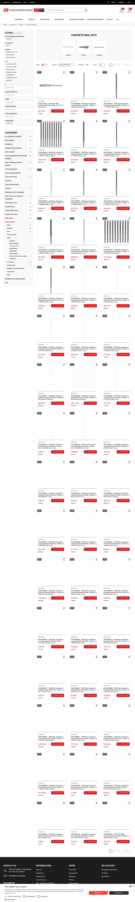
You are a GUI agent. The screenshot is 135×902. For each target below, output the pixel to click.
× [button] (133, 886)
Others (8, 274)
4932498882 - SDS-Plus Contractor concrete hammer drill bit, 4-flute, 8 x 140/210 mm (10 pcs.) (51, 592)
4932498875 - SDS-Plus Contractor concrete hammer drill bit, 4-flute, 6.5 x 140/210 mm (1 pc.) (50, 446)
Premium (10, 69)
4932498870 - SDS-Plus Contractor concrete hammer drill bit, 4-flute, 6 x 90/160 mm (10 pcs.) (51, 397)
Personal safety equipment (14, 192)
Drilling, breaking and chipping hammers (16, 157)
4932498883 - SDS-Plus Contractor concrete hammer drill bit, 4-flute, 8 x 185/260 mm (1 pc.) (84, 641)
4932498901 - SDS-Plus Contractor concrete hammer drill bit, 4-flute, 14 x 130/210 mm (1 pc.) (83, 348)
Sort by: (55, 65)
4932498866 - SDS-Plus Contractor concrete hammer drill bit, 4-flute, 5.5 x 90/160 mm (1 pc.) (116, 787)
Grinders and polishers (13, 148)
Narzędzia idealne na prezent (15, 279)
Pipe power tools (11, 203)
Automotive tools (11, 214)
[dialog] (67, 893)
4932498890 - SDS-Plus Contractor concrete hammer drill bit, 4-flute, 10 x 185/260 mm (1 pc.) (116, 738)
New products (73, 873)
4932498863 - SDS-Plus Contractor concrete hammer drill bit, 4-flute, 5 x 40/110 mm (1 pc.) (51, 836)
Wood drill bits (13, 248)
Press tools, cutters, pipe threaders (14, 197)
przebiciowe (11, 72)
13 (126, 65)
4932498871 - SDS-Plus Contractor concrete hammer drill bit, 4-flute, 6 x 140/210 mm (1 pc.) (116, 543)
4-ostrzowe (11, 67)
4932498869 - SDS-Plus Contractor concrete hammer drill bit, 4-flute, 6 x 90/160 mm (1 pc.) (84, 689)
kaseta (9, 123)
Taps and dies (10, 271)
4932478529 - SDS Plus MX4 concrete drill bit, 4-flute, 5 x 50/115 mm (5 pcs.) (51, 105)
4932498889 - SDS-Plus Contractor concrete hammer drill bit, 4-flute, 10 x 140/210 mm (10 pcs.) (51, 787)
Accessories (10, 222)
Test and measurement (13, 173)
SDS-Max (10, 54)
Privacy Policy (40, 876)
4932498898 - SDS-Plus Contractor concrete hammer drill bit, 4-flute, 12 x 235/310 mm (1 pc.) (83, 105)
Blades (8, 225)
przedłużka (10, 75)
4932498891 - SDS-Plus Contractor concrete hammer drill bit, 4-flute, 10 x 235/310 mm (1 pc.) (116, 348)
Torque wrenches (11, 169)
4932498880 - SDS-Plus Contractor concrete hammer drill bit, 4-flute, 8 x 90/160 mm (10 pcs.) (84, 397)
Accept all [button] (98, 893)
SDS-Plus (10, 57)
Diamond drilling (14, 243)
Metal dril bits (13, 251)
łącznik (9, 80)
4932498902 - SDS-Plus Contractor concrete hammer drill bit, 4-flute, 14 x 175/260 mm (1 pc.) (116, 105)
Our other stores (41, 880)
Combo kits (9, 144)
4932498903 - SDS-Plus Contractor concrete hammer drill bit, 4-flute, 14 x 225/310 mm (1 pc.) (116, 154)
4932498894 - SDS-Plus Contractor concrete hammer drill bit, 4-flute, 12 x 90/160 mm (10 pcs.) (116, 251)
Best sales (72, 876)
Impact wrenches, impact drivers (13, 164)
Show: (95, 64)
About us (39, 869)
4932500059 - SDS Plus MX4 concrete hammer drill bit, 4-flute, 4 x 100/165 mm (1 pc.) (116, 836)
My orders (105, 873)
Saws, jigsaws (10, 152)
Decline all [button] (119, 893)
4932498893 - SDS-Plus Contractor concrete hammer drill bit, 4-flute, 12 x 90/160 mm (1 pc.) (83, 300)
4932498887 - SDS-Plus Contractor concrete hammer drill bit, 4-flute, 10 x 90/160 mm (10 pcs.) (51, 738)
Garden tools (10, 206)
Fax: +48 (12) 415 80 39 (17, 872)
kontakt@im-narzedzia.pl (17, 876)
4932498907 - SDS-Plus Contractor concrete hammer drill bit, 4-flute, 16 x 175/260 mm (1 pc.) (83, 154)
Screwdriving (10, 262)
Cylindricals (99, 55)
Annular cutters (11, 265)
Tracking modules (11, 234)
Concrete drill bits (14, 246)
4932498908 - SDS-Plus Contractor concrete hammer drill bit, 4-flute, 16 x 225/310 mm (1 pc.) (51, 300)
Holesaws (12, 241)
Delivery (71, 880)
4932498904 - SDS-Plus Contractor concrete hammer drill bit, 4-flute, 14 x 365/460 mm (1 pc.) (83, 251)
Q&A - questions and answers (45, 883)
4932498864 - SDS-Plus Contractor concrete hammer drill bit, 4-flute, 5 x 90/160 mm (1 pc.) (84, 787)
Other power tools (12, 210)
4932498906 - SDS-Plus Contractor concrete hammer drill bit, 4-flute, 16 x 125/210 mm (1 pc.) (51, 251)
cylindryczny (11, 52)
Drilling (8, 238)
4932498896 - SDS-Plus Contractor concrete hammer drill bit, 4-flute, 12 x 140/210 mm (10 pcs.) (51, 154)
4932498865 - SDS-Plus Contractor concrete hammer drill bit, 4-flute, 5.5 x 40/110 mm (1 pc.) (83, 836)
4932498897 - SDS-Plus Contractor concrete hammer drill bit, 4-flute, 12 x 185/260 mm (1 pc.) (83, 202)
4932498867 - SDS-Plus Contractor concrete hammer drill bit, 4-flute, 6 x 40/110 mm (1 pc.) (51, 689)
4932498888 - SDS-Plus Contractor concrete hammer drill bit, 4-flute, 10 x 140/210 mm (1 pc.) (116, 397)
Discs (8, 231)
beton (9, 39)
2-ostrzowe (11, 64)
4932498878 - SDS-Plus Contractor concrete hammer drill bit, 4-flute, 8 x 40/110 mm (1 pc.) (84, 495)
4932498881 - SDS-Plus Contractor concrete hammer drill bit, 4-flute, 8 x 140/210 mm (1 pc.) (84, 738)
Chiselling (9, 228)
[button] (45, 900)
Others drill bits (14, 253)
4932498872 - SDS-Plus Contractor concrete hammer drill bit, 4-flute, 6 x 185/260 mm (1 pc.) (51, 495)
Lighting (8, 180)
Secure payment (74, 883)
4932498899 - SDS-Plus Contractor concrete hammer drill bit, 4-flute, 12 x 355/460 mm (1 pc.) (51, 202)
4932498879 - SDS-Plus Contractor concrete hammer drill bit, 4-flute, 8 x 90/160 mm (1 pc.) (116, 592)
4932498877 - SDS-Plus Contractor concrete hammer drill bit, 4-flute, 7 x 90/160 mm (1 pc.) (116, 641)
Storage (8, 188)
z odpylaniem (11, 77)
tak (8, 45)
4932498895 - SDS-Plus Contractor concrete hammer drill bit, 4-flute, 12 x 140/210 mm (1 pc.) (116, 202)
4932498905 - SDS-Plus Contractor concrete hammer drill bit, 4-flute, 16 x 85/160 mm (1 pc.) (51, 348)
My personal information (109, 869)
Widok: (38, 64)
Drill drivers (9, 140)
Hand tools (9, 218)
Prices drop (72, 869)
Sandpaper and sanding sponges (15, 268)
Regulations (40, 873)
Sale (6, 282)
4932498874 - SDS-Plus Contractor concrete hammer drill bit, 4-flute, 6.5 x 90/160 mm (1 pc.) (50, 641)
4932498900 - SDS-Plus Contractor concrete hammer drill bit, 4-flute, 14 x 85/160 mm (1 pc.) (116, 300)
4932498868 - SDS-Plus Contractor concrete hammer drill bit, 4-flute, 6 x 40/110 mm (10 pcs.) (116, 495)
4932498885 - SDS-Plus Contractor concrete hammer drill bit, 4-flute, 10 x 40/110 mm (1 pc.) (83, 543)
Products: (81, 64)
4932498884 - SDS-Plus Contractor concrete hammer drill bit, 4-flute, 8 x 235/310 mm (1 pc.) (84, 592)
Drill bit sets (13, 258)
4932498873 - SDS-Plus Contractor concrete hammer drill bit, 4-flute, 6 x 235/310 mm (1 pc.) (116, 446)
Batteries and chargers (13, 136)
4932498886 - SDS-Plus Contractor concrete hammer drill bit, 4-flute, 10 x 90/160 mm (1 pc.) (116, 689)
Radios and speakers (12, 184)
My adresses (105, 876)
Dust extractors (11, 177)
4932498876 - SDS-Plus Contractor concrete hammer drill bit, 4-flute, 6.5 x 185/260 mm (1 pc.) (83, 446)
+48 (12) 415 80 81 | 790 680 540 (20, 869)
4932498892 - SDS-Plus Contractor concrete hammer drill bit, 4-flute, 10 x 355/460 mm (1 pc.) (51, 543)
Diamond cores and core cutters (18, 256)
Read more (13, 893)
